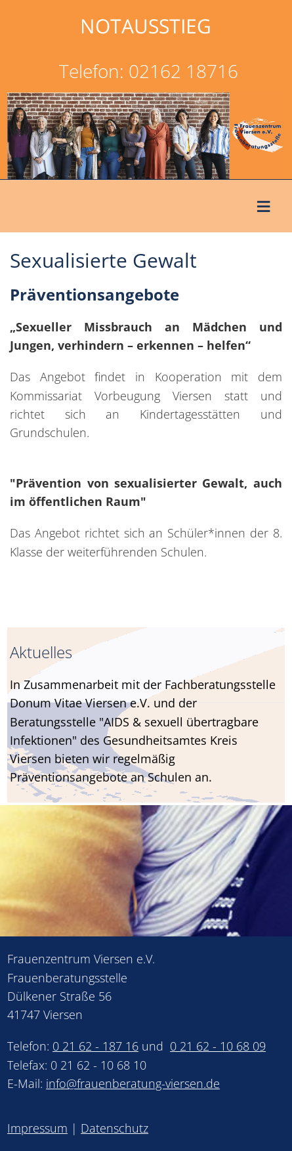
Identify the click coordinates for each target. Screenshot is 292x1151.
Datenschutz (114, 1128)
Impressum (37, 1128)
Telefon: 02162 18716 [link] (148, 70)
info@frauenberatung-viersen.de (133, 1083)
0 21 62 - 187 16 (95, 1046)
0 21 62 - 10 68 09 (218, 1046)
